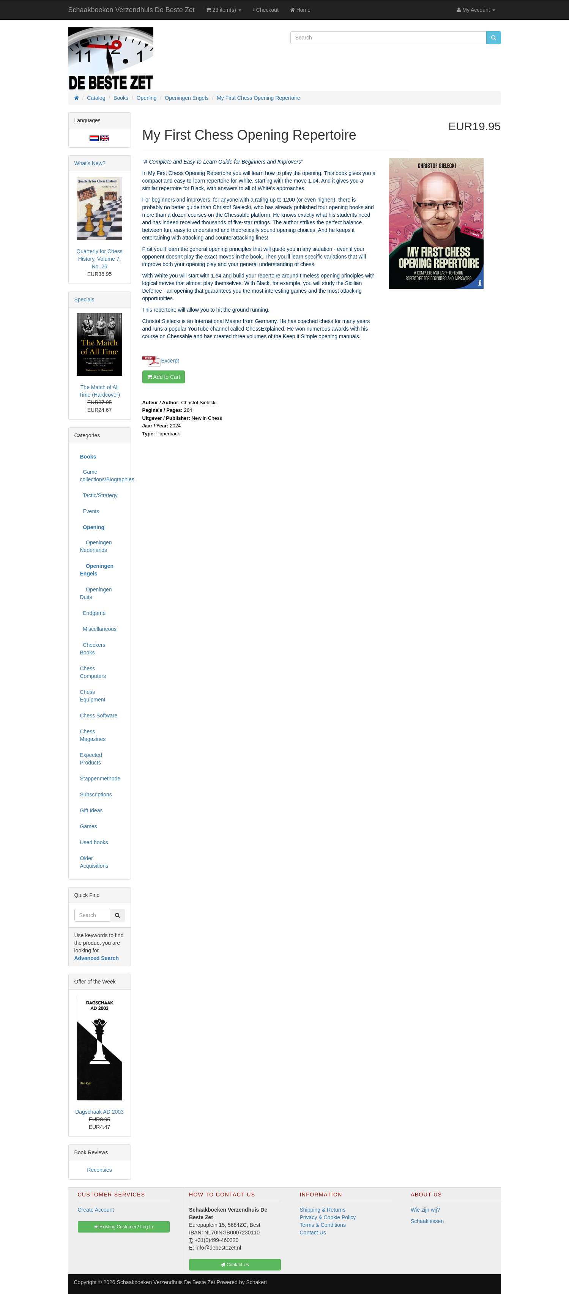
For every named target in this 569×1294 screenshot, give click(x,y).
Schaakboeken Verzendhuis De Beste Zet (131, 10)
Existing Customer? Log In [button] (124, 1226)
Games (88, 826)
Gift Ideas (91, 810)
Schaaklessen (427, 1221)
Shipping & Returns (323, 1210)
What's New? (90, 163)
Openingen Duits (96, 593)
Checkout (266, 10)
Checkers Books (93, 649)
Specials (84, 299)
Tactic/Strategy (99, 495)
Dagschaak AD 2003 (99, 1112)
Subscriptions (96, 794)
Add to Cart (163, 377)
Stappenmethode (100, 778)
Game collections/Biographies (102, 475)
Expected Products (91, 759)
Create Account (96, 1210)
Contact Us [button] (235, 1264)
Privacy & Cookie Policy (328, 1217)
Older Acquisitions (94, 862)
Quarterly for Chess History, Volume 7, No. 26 (99, 259)
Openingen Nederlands (96, 546)
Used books (94, 842)
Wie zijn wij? (425, 1210)
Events (89, 511)
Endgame (93, 613)
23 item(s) (223, 10)
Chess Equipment (93, 696)
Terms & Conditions (323, 1225)
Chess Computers (93, 672)
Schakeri (256, 1282)
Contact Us (313, 1232)
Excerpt (170, 360)
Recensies (99, 1170)
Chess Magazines (93, 735)
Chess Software (99, 715)
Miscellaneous (98, 629)
